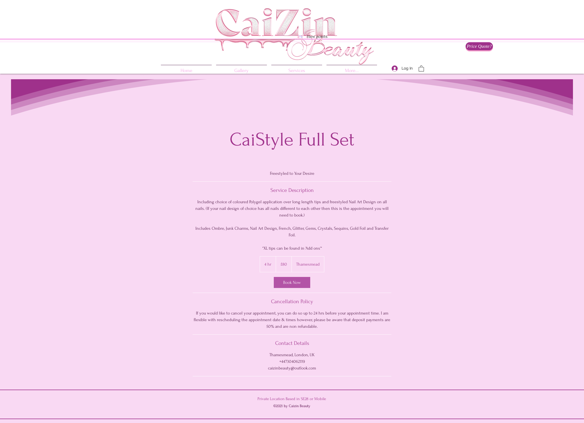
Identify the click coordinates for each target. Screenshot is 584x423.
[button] (421, 68)
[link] (292, 282)
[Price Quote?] (479, 46)
